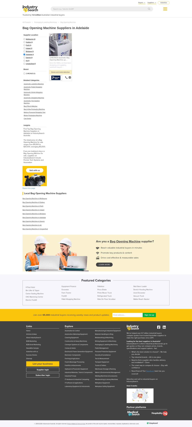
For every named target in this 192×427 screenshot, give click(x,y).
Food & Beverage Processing (74, 362)
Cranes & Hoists (70, 348)
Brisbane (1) (30, 51)
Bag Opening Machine (68, 22)
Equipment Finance (69, 286)
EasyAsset (150, 371)
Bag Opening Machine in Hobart (33, 210)
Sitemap (29, 359)
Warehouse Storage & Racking (105, 369)
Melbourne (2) (30, 39)
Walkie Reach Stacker (141, 299)
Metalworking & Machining (104, 338)
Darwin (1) (29, 58)
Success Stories (31, 355)
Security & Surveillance (103, 355)
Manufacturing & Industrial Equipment (108, 331)
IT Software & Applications (74, 383)
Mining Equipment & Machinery (105, 341)
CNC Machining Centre (34, 297)
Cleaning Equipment (72, 338)
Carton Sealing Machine (35, 294)
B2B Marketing (31, 341)
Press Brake (102, 290)
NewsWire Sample (32, 348)
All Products (27, 22)
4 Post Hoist (30, 287)
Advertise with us (32, 352)
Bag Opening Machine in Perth (33, 206)
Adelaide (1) (30, 55)
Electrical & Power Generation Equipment (79, 352)
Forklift (64, 296)
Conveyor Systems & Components (76, 345)
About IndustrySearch (33, 338)
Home (28, 331)
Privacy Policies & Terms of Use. (76, 424)
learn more (104, 264)
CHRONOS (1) (30, 74)
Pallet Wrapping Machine (71, 299)
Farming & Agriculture (72, 359)
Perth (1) (28, 45)
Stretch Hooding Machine (143, 290)
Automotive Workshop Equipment (76, 334)
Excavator (65, 290)
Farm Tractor (66, 293)
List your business (43, 363)
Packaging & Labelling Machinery (45, 22)
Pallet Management (101, 348)
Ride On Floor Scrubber (106, 299)
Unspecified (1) (31, 64)
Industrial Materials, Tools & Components (79, 372)
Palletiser (100, 286)
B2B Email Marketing (33, 345)
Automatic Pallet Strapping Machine (33, 88)
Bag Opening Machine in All (32, 225)
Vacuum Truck (138, 296)
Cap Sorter (27, 119)
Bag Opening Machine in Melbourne (35, 199)
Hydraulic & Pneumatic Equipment (76, 369)
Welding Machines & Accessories (106, 376)
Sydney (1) (29, 42)
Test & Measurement (102, 359)
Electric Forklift (31, 300)
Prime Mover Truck (104, 293)
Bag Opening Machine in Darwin (34, 221)
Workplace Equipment (102, 383)
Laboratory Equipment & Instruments (77, 386)
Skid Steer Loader (140, 286)
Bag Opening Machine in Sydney (34, 202)
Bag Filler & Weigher (30, 106)
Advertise (163, 3)
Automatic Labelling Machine (34, 84)
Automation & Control (72, 331)
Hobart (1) (29, 48)
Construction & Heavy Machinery (76, 341)
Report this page (29, 188)
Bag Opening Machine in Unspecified (35, 229)
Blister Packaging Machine (33, 115)
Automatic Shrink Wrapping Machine (33, 93)
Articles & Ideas (31, 334)
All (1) (27, 61)
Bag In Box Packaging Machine (34, 109)
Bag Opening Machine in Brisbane (34, 214)
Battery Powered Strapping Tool (34, 112)
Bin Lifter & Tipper (32, 290)
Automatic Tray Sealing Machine (32, 102)
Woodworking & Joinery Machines (106, 379)
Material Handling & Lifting (104, 334)
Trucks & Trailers (100, 365)
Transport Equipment (102, 362)
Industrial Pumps (70, 376)
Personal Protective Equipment (105, 352)
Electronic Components (73, 355)
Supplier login (43, 370)
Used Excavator (139, 293)
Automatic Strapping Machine (34, 98)
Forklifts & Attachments (73, 365)
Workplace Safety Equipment (105, 386)
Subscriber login (43, 375)
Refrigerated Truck (104, 296)
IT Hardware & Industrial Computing (77, 379)
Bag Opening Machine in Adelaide (34, 218)
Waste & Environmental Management (107, 372)
